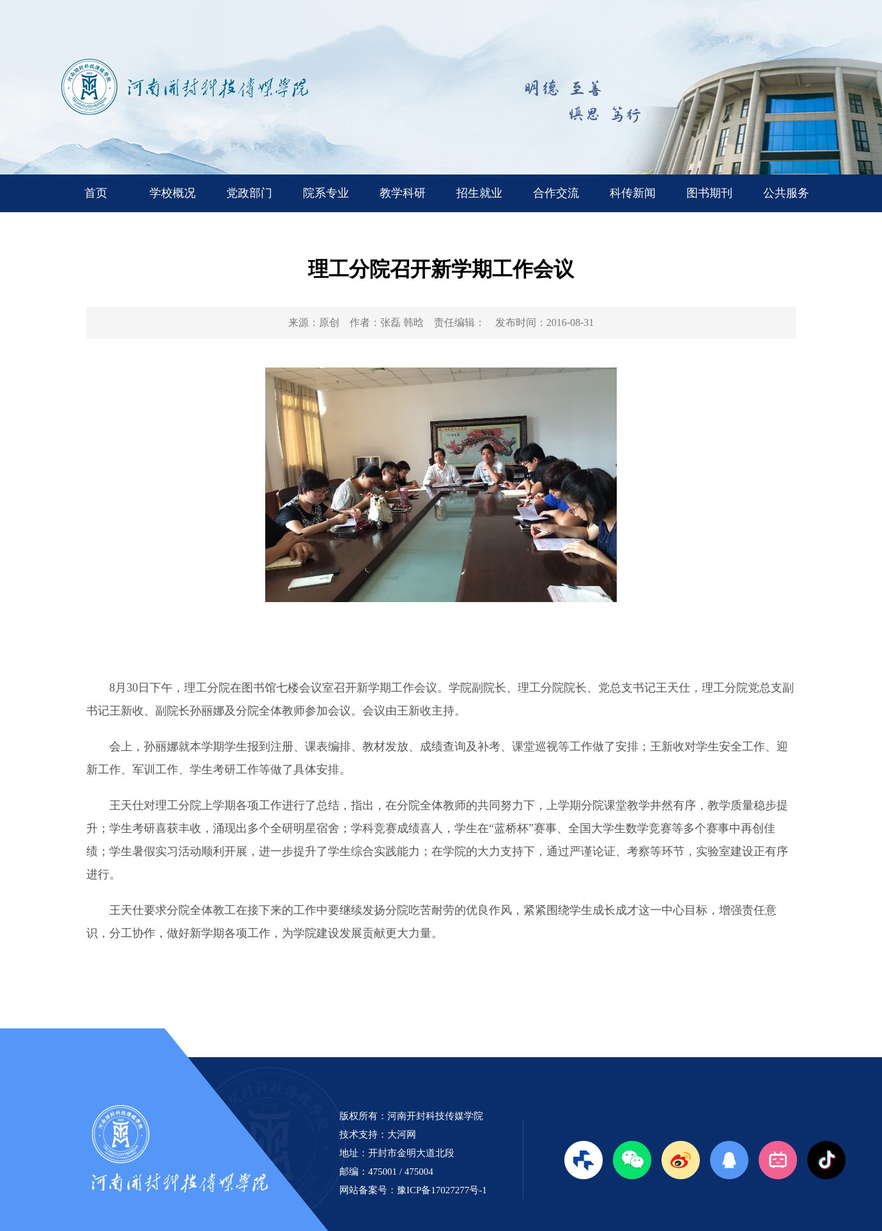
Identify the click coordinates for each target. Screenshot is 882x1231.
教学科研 (403, 193)
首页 (95, 193)
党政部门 (249, 193)
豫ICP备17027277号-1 (442, 1190)
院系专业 (326, 193)
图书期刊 (709, 193)
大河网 (401, 1134)
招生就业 (479, 193)
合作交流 (556, 193)
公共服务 (786, 193)
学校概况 (173, 193)
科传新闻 (633, 193)
